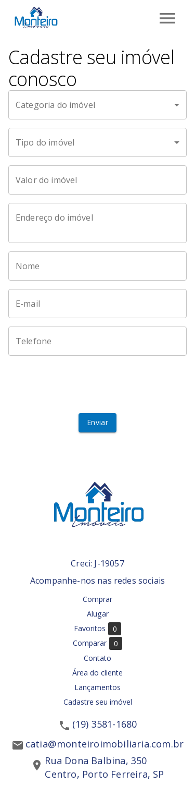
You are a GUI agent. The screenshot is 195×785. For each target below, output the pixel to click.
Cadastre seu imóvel (97, 702)
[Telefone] (97, 341)
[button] (97, 104)
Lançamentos (97, 687)
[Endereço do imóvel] (97, 223)
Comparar (97, 643)
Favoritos (97, 628)
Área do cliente (97, 673)
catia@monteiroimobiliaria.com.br (104, 744)
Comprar (97, 599)
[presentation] (98, 384)
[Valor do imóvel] (97, 180)
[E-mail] (97, 303)
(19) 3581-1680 (104, 724)
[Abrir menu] (167, 18)
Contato (97, 658)
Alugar (98, 614)
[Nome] (97, 266)
